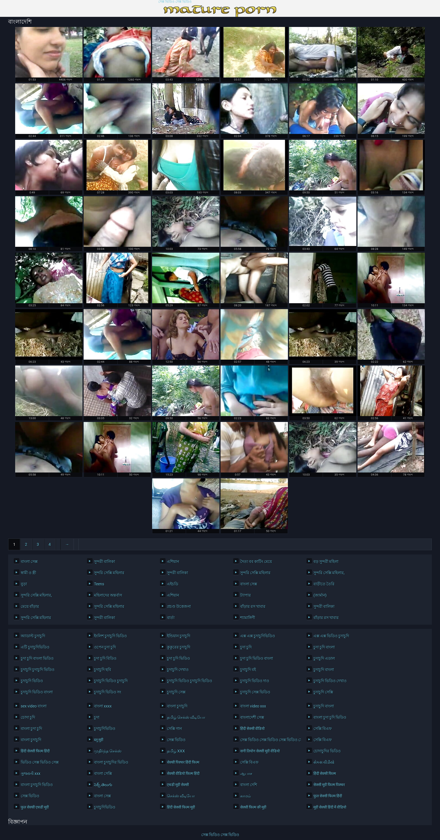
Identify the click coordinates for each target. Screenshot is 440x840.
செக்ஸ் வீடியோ (181, 796)
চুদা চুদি (246, 647)
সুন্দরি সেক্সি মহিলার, (329, 572)
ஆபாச (246, 773)
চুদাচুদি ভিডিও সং (107, 692)
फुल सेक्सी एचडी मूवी (35, 807)
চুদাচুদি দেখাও (178, 669)
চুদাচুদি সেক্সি (323, 692)
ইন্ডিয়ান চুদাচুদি (178, 636)
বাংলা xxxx (103, 706)
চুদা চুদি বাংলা (324, 647)
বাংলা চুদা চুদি (31, 728)
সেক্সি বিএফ (322, 728)
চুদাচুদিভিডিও (104, 728)
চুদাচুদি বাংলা (323, 669)
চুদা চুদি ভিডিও (178, 658)
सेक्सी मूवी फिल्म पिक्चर (329, 784)
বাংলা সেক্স (29, 561)
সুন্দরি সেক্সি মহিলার (109, 572)
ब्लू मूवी (98, 740)
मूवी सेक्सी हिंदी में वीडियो (329, 807)
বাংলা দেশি (248, 784)
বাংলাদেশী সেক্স (252, 717)
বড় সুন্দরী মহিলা (325, 561)
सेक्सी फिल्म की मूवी (253, 807)
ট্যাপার (245, 595)
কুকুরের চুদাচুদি (178, 647)
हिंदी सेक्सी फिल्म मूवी (181, 807)
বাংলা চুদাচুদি (177, 706)
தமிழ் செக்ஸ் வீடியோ (186, 717)
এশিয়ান (173, 561)
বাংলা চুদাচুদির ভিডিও (111, 762)
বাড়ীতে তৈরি (323, 584)
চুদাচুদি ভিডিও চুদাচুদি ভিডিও (189, 681)
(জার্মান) (320, 595)
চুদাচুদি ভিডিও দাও (254, 681)
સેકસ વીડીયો (323, 762)
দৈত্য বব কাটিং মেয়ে (256, 561)
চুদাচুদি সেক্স (176, 692)
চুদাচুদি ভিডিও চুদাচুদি (111, 681)
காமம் (245, 796)
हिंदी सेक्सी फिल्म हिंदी (35, 751)
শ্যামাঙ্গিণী (247, 617)
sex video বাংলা (34, 706)
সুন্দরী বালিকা (104, 561)
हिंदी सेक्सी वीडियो (252, 728)
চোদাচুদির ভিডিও (327, 751)
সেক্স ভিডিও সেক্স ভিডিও (175, 2)
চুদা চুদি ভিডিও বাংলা (256, 658)
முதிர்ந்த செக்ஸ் (108, 751)
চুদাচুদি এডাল (324, 658)
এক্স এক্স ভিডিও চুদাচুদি (331, 636)
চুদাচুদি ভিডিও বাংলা (37, 692)
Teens (99, 584)
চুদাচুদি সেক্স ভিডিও (255, 692)
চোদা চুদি (28, 717)
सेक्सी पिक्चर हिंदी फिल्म (183, 762)
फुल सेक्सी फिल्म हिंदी (327, 796)
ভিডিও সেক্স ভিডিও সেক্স (40, 762)
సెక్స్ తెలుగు (103, 784)
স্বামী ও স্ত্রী (28, 572)
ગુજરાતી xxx (30, 773)
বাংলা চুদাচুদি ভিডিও (37, 784)
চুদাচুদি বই (248, 669)
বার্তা (171, 617)
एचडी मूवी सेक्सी (178, 784)
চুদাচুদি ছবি (102, 669)
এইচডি (172, 584)
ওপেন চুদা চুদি (105, 647)
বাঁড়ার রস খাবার (252, 606)
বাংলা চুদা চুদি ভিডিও (329, 717)
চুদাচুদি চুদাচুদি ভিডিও (37, 669)
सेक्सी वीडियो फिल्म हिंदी (183, 773)
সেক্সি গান (174, 728)
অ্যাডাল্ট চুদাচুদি (33, 636)
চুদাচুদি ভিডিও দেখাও (330, 681)
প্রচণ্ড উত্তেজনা (179, 606)
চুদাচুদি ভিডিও (32, 681)
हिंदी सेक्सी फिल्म (324, 773)
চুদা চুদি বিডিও (105, 658)
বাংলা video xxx (253, 706)
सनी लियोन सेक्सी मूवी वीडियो (260, 751)
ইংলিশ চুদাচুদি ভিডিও (110, 636)
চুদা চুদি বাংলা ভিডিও (37, 658)
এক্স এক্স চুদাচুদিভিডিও (257, 636)
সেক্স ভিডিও (176, 740)
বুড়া (24, 584)
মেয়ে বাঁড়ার (30, 606)
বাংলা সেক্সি (103, 773)
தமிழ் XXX (176, 751)
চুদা (96, 717)
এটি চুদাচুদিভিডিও (35, 647)
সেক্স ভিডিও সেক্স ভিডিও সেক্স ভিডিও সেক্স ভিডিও (269, 740)
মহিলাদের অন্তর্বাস (108, 595)
